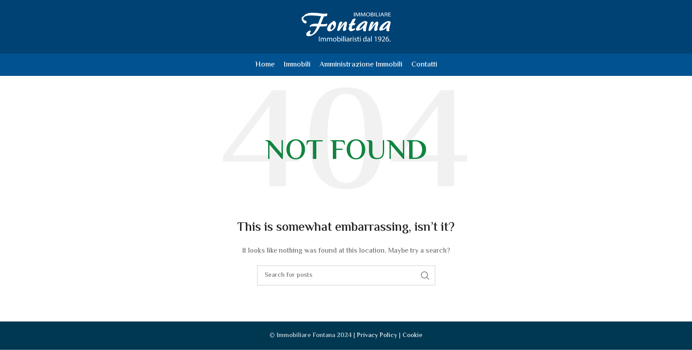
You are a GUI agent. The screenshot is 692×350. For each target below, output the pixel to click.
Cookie (412, 336)
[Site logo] (346, 27)
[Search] (346, 275)
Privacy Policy (377, 336)
